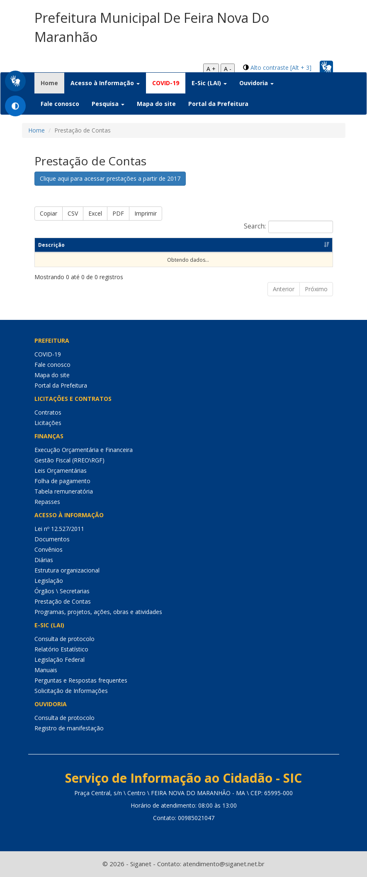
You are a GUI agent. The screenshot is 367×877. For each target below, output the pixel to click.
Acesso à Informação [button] (105, 83)
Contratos (47, 412)
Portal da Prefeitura (218, 104)
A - (227, 69)
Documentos (52, 539)
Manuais (45, 670)
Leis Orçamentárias (60, 470)
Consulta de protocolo (64, 639)
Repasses (47, 502)
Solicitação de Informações (71, 691)
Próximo (316, 289)
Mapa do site (156, 104)
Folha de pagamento (62, 481)
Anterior (283, 289)
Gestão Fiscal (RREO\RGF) (69, 460)
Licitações (47, 423)
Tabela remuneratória (63, 491)
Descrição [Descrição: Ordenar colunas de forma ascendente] (51, 244)
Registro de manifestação (69, 728)
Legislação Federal (59, 659)
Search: (288, 227)
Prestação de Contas (62, 601)
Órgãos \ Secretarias (62, 591)
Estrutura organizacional (67, 570)
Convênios (48, 549)
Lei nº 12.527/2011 (59, 529)
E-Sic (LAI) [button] (209, 83)
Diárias (43, 560)
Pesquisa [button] (108, 104)
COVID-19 (165, 83)
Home (52, 83)
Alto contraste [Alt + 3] (280, 67)
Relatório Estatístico (61, 649)
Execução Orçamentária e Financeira (83, 450)
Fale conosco (60, 104)
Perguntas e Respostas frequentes (80, 680)
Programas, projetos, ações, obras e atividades (98, 612)
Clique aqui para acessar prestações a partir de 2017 (110, 178)
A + (211, 69)
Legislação (48, 581)
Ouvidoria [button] (256, 83)
